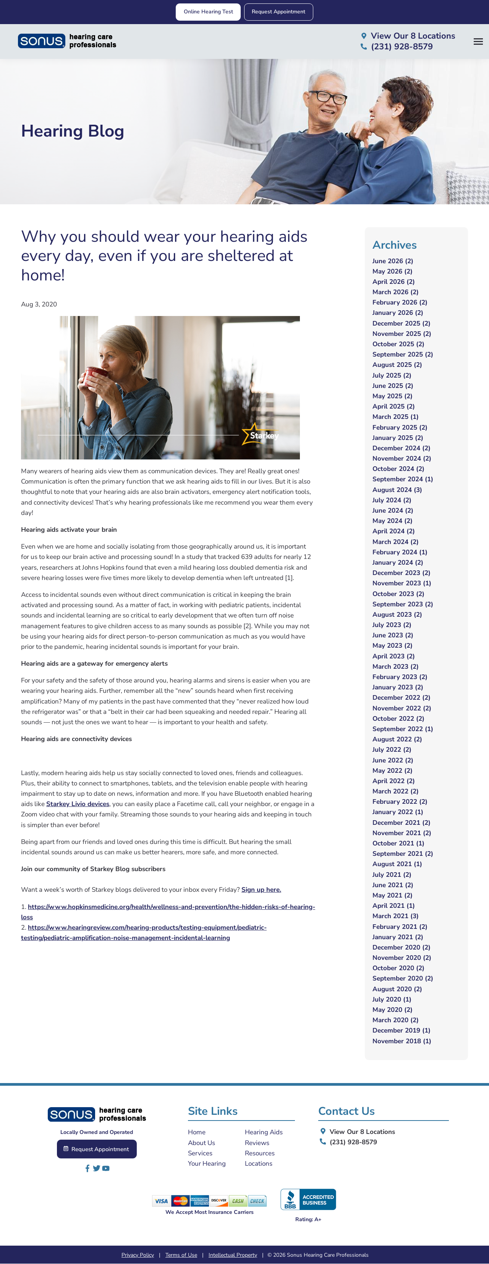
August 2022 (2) (397, 739)
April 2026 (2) (393, 281)
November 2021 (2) (401, 833)
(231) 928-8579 (347, 1142)
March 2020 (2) (395, 1020)
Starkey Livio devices (77, 804)
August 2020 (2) (397, 989)
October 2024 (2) (398, 469)
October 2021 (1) (398, 843)
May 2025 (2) (392, 396)
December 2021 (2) (401, 822)
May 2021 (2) (392, 895)
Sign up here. (261, 890)
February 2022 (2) (399, 802)
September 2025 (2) (402, 354)
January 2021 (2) (397, 937)
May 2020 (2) (392, 1009)
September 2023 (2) (402, 604)
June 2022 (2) (392, 760)
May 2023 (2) (392, 646)
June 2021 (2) (392, 885)
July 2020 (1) (391, 999)
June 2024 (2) (392, 510)
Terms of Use (181, 1255)
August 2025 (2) (397, 365)
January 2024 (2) (397, 562)
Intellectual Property (233, 1255)
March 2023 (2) (395, 666)
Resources (260, 1153)
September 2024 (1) (402, 479)
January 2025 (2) (397, 437)
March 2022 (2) (395, 791)
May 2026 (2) (392, 271)
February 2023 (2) (399, 677)
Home (197, 1132)
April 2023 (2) (393, 656)
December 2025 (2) (401, 323)
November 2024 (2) (401, 458)
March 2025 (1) (395, 417)
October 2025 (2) (398, 344)
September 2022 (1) (402, 729)
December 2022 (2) (401, 698)
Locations (258, 1163)
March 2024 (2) (395, 542)
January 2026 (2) (397, 313)
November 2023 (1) (401, 583)
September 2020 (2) (402, 978)
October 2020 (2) (398, 968)
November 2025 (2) (401, 333)
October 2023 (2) (398, 594)
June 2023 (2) (392, 635)
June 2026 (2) (392, 261)
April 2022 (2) (393, 781)
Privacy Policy (137, 1255)
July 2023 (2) (391, 625)
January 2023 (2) (397, 687)
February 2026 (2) (399, 302)
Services (200, 1153)
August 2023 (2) (397, 614)
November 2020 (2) (401, 958)
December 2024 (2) (401, 448)
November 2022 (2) (401, 708)
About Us (201, 1143)
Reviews (257, 1143)
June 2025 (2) (392, 385)
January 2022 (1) (397, 812)
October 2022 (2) (398, 718)
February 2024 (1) (399, 552)
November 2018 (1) (401, 1041)
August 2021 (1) (397, 864)
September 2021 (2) (402, 854)
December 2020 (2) (401, 947)
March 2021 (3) (395, 916)
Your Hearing (207, 1163)
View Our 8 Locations (356, 1131)
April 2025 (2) (393, 406)
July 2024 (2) (391, 500)
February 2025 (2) (399, 427)
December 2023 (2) (401, 573)
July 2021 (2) (391, 874)
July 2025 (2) (391, 375)
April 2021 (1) (393, 906)
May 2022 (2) (392, 770)
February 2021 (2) (399, 926)
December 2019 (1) (401, 1030)
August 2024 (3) (397, 489)
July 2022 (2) (391, 750)
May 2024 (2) (392, 521)
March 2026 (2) (395, 292)
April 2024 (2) (393, 531)
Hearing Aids (264, 1132)
